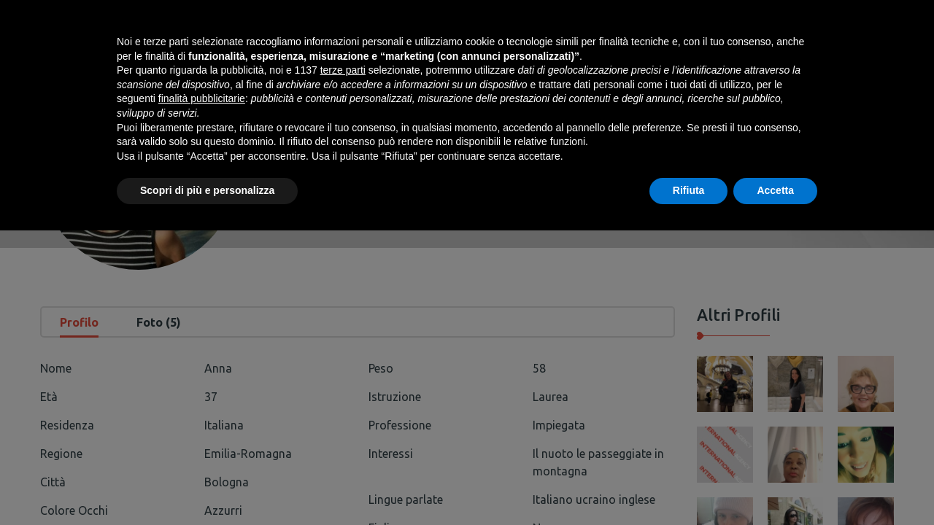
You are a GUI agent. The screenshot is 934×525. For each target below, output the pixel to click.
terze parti (343, 364)
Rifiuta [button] (689, 485)
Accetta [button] (775, 485)
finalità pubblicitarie (201, 393)
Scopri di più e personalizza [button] (207, 485)
